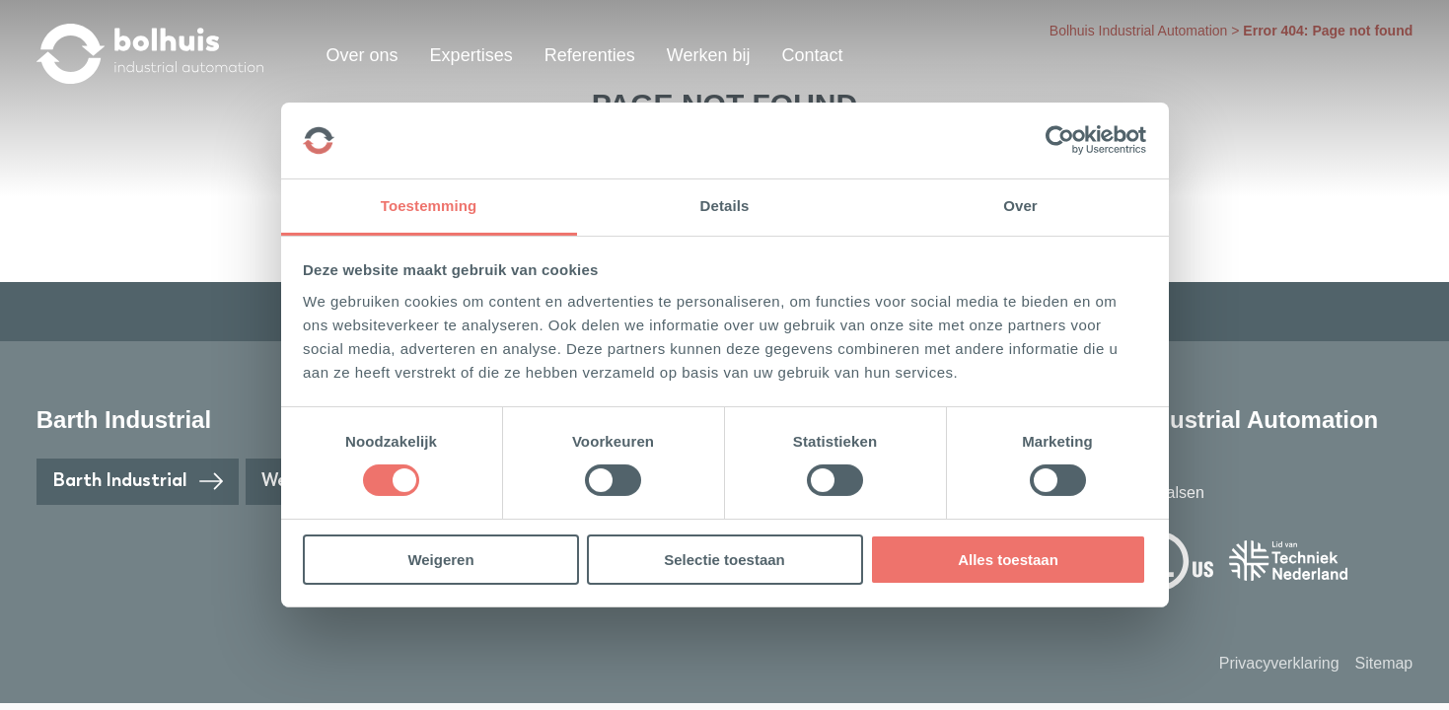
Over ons (362, 55)
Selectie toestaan (724, 559)
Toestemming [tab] (429, 205)
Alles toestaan (1008, 559)
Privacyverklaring (1279, 663)
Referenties (589, 55)
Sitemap (1384, 663)
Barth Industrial (137, 481)
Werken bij (709, 55)
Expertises (471, 55)
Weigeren (440, 559)
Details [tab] (725, 205)
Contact (811, 55)
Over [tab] (1020, 205)
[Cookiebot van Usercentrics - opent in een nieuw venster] (1060, 140)
